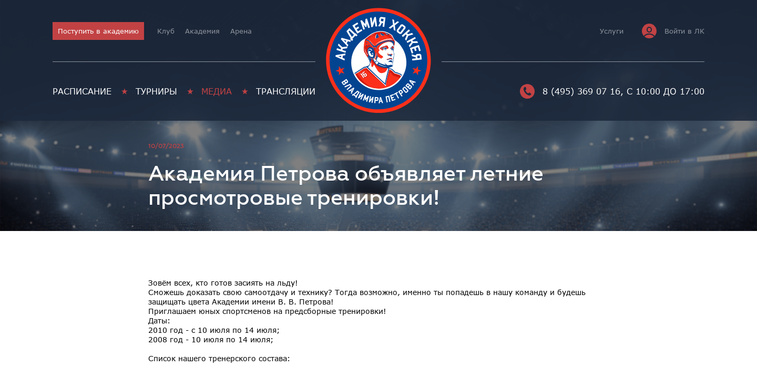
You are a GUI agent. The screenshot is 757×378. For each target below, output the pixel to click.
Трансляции (285, 91)
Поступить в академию (98, 31)
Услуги (611, 31)
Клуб (166, 31)
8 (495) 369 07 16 (570, 91)
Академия (202, 31)
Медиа (216, 91)
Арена (241, 31)
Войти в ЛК (673, 31)
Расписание (82, 91)
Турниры (156, 91)
